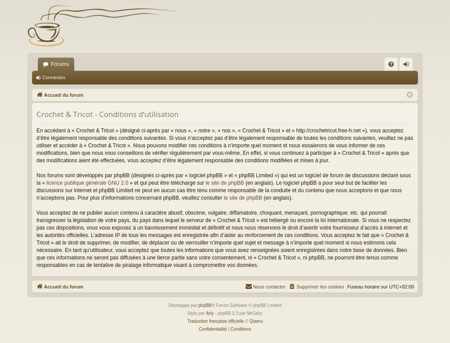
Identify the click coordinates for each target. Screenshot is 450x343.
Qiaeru (256, 321)
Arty (210, 313)
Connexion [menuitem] (408, 66)
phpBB (204, 305)
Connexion (53, 77)
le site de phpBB (225, 183)
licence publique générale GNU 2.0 (87, 183)
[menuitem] (391, 64)
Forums (60, 64)
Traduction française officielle (215, 321)
